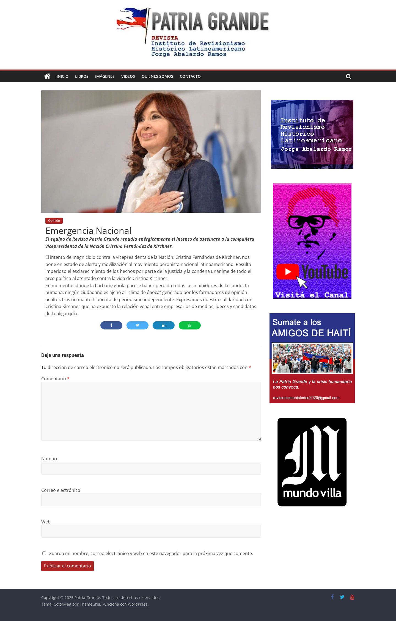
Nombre (50, 459)
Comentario (55, 379)
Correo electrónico (60, 490)
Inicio (62, 76)
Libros (82, 76)
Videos (128, 76)
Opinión (54, 220)
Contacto (190, 76)
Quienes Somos (157, 76)
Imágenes (105, 76)
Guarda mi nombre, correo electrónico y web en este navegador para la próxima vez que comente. (150, 553)
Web (46, 522)
